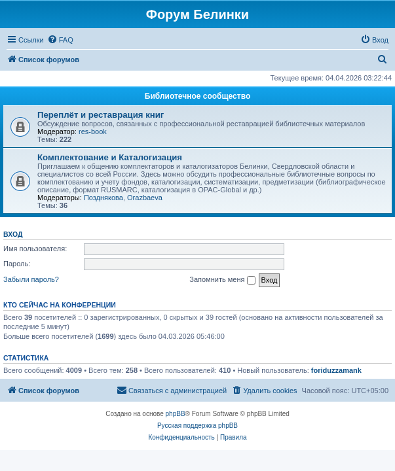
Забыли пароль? (31, 279)
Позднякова (103, 197)
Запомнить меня (222, 280)
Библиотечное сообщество (197, 96)
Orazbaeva (144, 197)
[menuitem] (60, 40)
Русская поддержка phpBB (197, 425)
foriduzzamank (336, 370)
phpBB (175, 413)
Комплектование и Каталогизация (109, 157)
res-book (93, 131)
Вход (12, 234)
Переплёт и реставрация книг (100, 115)
